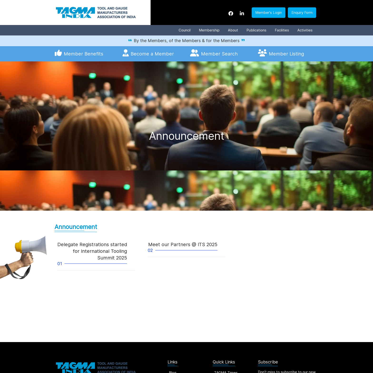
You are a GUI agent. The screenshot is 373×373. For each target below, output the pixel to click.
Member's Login (268, 12)
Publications (256, 30)
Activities (305, 30)
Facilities (282, 30)
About (233, 30)
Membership (209, 30)
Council (185, 30)
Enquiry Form (302, 12)
